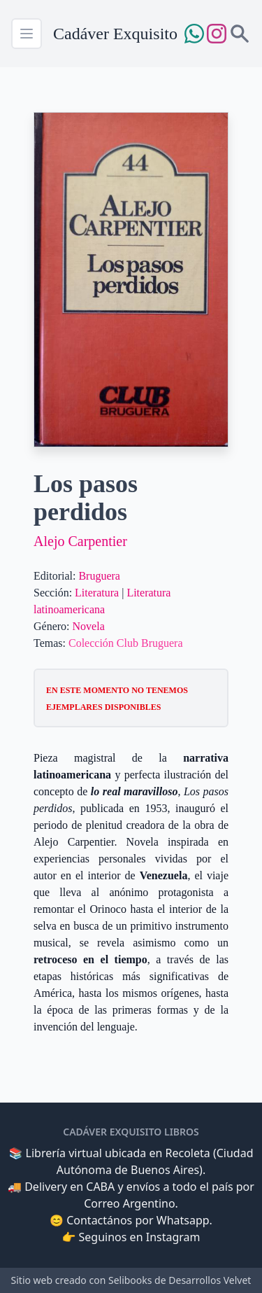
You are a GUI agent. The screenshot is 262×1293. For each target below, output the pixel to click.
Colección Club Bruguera (125, 643)
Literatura (97, 593)
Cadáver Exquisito (115, 34)
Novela (89, 626)
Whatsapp (183, 1220)
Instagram (173, 1237)
